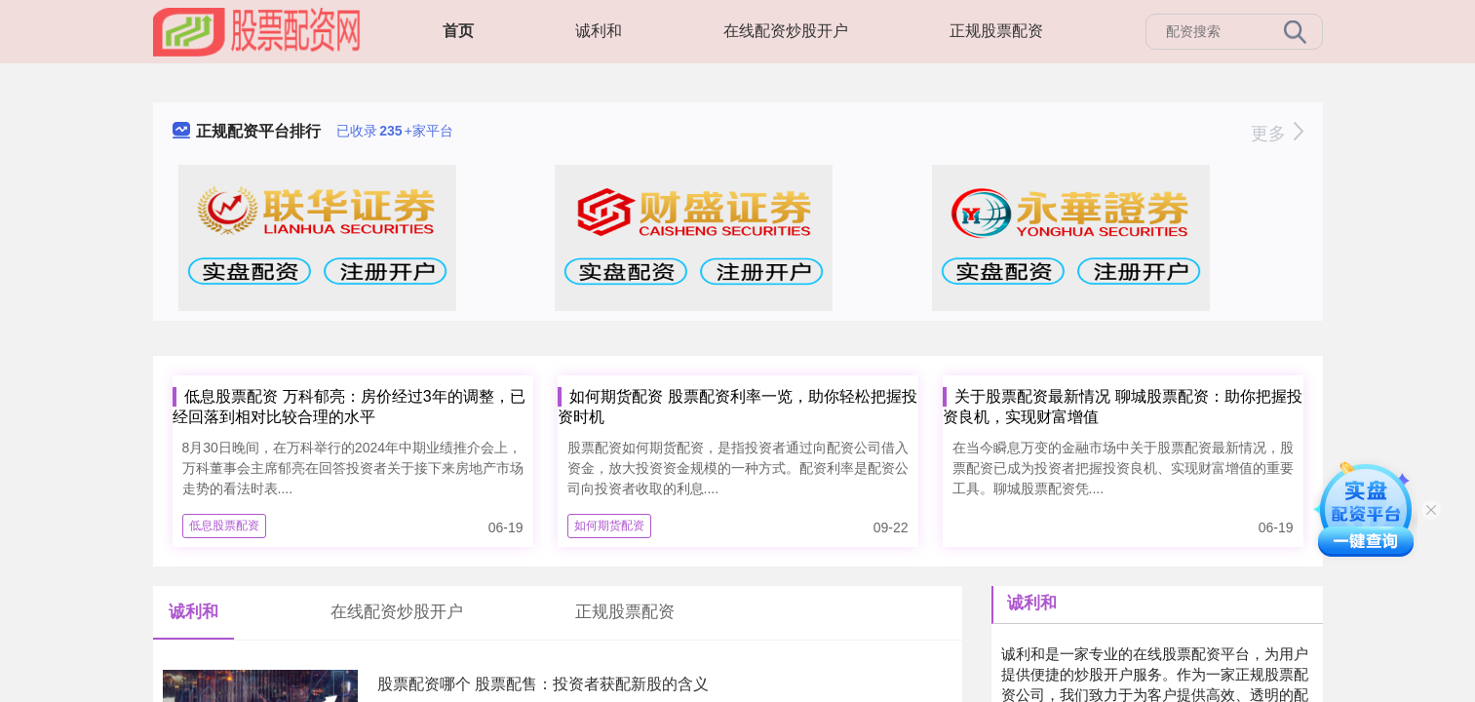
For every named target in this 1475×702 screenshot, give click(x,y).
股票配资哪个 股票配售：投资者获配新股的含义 (543, 684)
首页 (458, 30)
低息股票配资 (224, 525)
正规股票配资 (996, 30)
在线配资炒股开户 (785, 30)
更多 (1276, 133)
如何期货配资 (609, 525)
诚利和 (598, 30)
